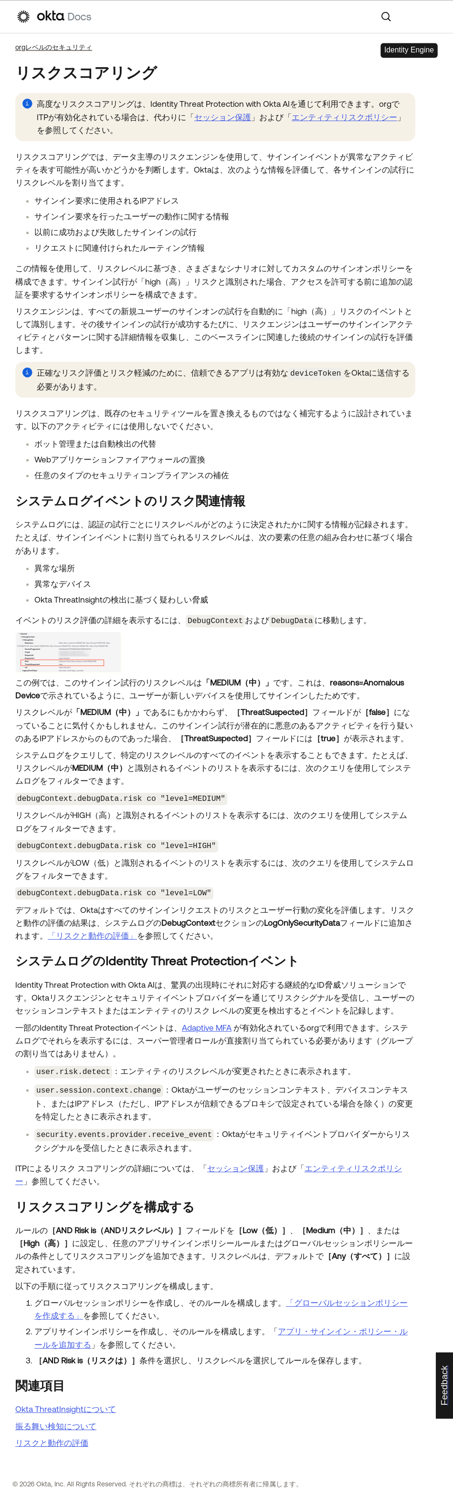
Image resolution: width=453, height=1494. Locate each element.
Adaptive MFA (207, 1023)
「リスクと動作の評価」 (92, 932)
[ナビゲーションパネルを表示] (432, 16)
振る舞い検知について (55, 1419)
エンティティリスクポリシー (344, 117)
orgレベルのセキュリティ (53, 47)
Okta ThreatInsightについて (65, 1403)
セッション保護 (222, 117)
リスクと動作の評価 (51, 1437)
